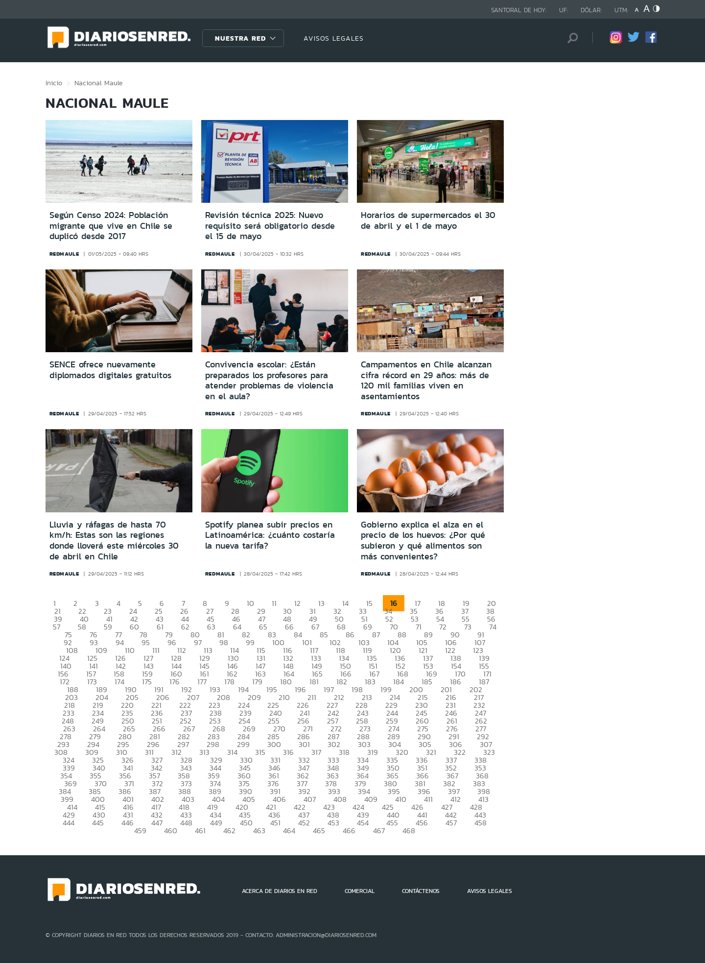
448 (186, 823)
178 (229, 681)
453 (333, 823)
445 (98, 823)
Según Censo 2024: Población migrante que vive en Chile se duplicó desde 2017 (110, 225)
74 (492, 627)
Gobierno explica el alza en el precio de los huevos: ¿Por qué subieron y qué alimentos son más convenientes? (423, 540)
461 (200, 830)
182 (341, 681)
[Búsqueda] (570, 38)
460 (170, 830)
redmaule (64, 254)
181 (314, 681)
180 (286, 681)
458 (480, 823)
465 (319, 830)
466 (349, 830)
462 (229, 830)
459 (140, 830)
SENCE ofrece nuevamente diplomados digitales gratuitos (110, 370)
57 (56, 627)
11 (274, 603)
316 (288, 752)
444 (68, 823)
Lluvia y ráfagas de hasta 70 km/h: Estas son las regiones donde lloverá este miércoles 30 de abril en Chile (114, 540)
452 (304, 823)
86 (350, 634)
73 (467, 627)
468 (408, 830)
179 (257, 681)
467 (379, 830)
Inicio (54, 82)
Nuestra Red (240, 38)
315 (260, 752)
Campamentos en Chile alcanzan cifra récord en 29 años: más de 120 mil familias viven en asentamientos (426, 380)
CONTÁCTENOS (421, 891)
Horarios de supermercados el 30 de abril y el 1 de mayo (428, 220)
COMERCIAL (360, 891)
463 (259, 830)
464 (289, 830)
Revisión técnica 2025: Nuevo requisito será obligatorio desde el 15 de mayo (270, 225)
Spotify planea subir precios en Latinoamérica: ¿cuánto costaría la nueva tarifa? (270, 535)
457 (451, 823)
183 (370, 681)
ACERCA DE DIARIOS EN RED (279, 891)
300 (274, 744)
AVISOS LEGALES (334, 38)
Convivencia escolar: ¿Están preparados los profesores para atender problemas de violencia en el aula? (269, 380)
